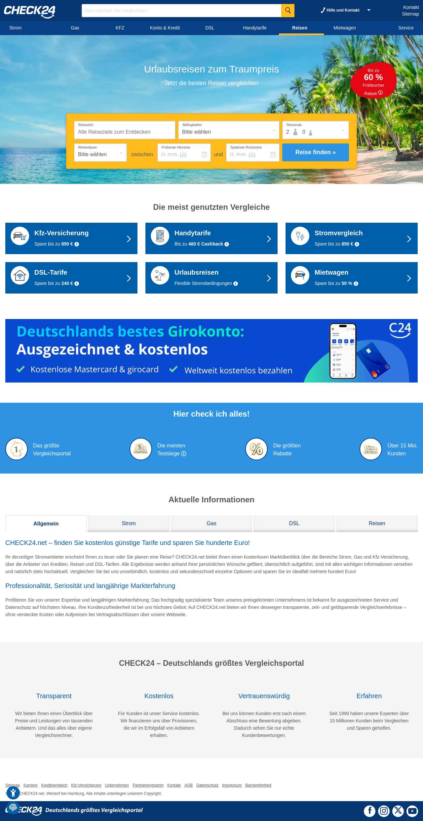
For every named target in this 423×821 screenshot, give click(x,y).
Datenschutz (207, 785)
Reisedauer (87, 147)
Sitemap (410, 14)
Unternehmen (117, 785)
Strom (129, 523)
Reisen (377, 523)
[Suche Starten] (287, 10)
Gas (211, 523)
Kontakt (411, 7)
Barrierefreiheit (258, 785)
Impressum (232, 785)
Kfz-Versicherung (86, 785)
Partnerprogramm (148, 785)
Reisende (294, 124)
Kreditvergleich (54, 785)
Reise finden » (315, 152)
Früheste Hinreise (176, 147)
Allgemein (45, 523)
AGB (188, 785)
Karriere (30, 785)
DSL (294, 523)
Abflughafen (192, 124)
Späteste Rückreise (246, 147)
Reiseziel (85, 124)
